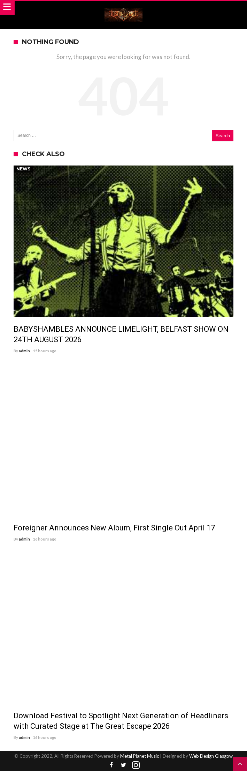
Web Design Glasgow (211, 756)
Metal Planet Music (139, 756)
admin (24, 350)
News (23, 168)
